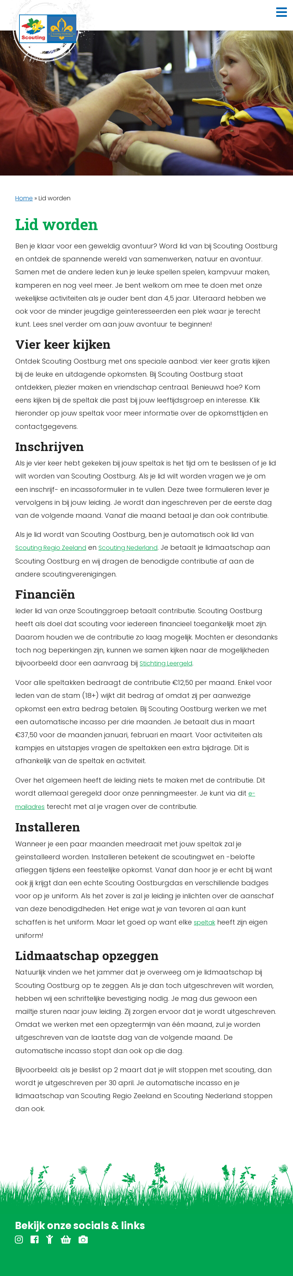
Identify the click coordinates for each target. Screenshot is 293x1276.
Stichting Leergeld (166, 663)
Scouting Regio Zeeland (50, 547)
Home (24, 198)
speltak (204, 922)
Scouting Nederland (128, 547)
